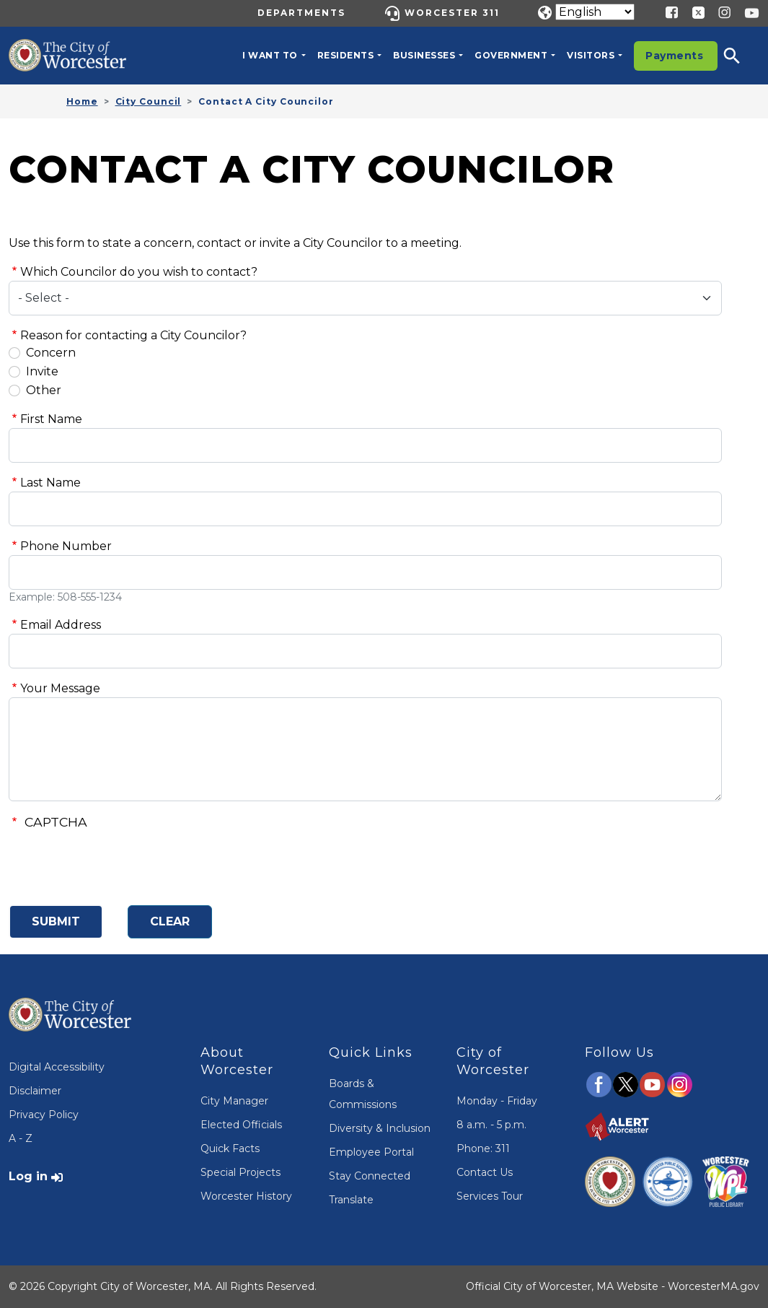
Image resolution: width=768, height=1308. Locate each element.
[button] (741, 55)
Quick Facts (230, 1148)
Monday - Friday (496, 1100)
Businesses (424, 55)
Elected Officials (241, 1124)
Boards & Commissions (363, 1094)
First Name (51, 419)
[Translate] (595, 12)
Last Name (50, 482)
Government (511, 55)
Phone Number (66, 546)
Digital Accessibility (57, 1066)
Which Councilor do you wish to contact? (138, 272)
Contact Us (484, 1172)
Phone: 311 (483, 1148)
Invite (42, 371)
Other (43, 390)
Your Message (60, 688)
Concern (51, 352)
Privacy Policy (44, 1114)
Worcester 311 (452, 12)
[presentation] (118, 865)
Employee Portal (371, 1152)
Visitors (590, 55)
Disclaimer (35, 1090)
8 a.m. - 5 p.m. (491, 1124)
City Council (148, 101)
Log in (28, 1176)
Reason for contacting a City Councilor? (133, 335)
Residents (345, 55)
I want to (270, 55)
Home (82, 101)
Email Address (60, 625)
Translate (351, 1199)
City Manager (234, 1100)
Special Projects (240, 1172)
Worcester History (246, 1196)
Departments (301, 12)
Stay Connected (369, 1175)
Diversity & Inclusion (380, 1128)
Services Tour (489, 1196)
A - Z (20, 1138)
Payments (674, 55)
